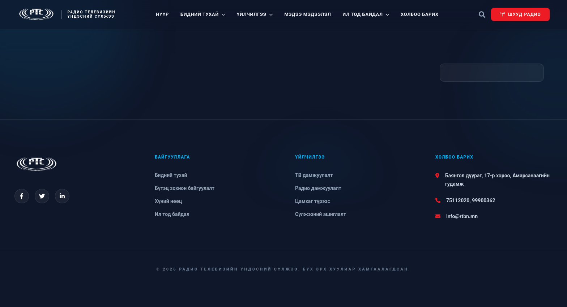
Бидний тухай (202, 14)
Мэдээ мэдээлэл (307, 14)
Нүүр (162, 14)
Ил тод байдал (365, 14)
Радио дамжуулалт (318, 188)
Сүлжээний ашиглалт (320, 214)
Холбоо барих (419, 14)
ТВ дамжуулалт (314, 175)
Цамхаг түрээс (312, 201)
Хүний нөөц (168, 201)
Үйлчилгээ (254, 14)
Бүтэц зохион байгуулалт (184, 188)
